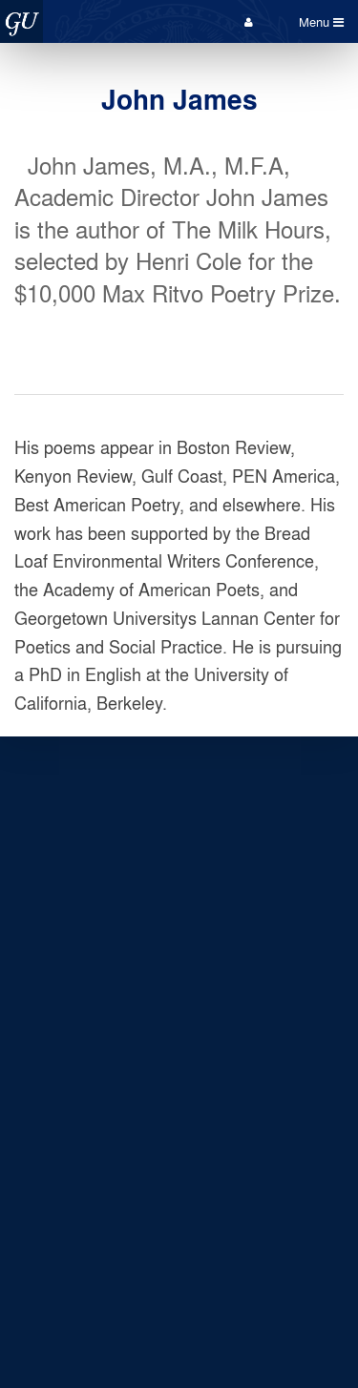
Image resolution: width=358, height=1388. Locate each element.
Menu (321, 21)
